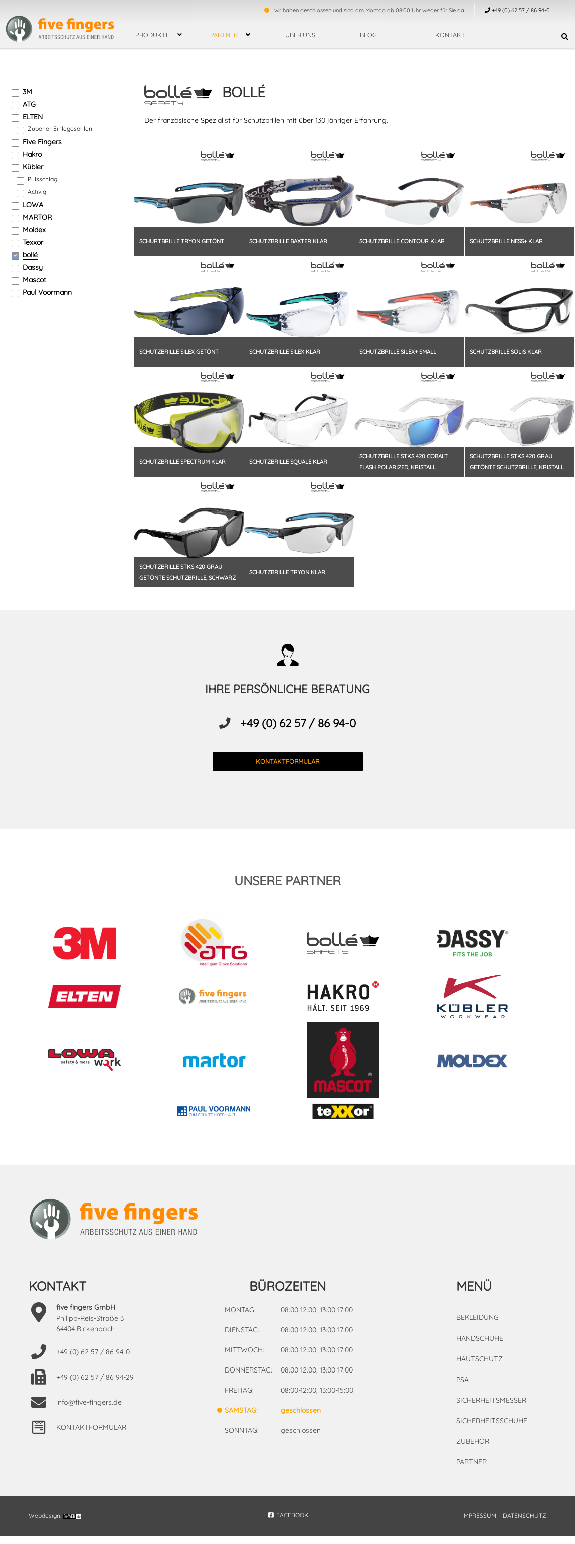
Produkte (152, 35)
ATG (29, 104)
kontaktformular (287, 770)
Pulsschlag (42, 179)
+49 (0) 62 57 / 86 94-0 (298, 732)
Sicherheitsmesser (491, 1408)
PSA (462, 1387)
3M (27, 91)
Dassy (33, 267)
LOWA (33, 204)
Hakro (32, 154)
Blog (368, 35)
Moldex (34, 229)
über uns (300, 35)
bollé (30, 254)
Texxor (33, 242)
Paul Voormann (47, 292)
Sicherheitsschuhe (491, 1428)
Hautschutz (479, 1366)
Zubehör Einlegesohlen (60, 128)
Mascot (34, 279)
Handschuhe (479, 1346)
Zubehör (472, 1449)
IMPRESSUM (479, 1523)
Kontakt (450, 35)
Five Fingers (42, 141)
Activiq (37, 191)
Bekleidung (477, 1325)
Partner (224, 35)
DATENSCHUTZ (524, 1523)
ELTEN (33, 116)
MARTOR (37, 217)
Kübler (33, 166)
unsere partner (287, 889)
